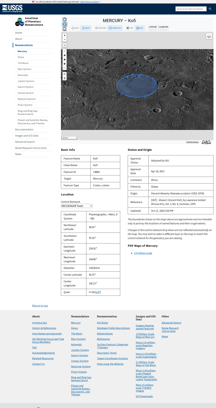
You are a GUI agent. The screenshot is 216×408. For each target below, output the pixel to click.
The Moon (23, 63)
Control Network (70, 202)
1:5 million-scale (143, 253)
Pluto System (25, 104)
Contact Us (38, 364)
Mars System (24, 69)
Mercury (22, 51)
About (18, 39)
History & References (44, 328)
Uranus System (26, 92)
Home (18, 32)
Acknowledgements (43, 353)
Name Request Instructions (31, 148)
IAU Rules (102, 322)
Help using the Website (110, 364)
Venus (21, 57)
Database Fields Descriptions (113, 328)
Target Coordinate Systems (112, 358)
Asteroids (23, 75)
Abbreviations (105, 333)
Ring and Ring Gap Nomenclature (27, 112)
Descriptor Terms (107, 353)
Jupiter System (26, 81)
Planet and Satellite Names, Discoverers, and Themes (33, 121)
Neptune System (27, 98)
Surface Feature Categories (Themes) (112, 346)
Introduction (39, 322)
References (103, 339)
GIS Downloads (144, 396)
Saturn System (25, 86)
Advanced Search (25, 142)
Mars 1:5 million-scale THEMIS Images (145, 388)
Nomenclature (24, 45)
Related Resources (43, 358)
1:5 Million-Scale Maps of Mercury (145, 335)
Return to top (40, 305)
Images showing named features (145, 327)
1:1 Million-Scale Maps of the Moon (146, 363)
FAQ (34, 347)
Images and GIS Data (26, 135)
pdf (98, 292)
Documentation (24, 129)
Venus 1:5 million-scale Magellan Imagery (146, 345)
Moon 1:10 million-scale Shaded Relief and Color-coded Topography (146, 375)
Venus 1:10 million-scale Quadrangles (146, 355)
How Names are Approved (47, 333)
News (18, 154)
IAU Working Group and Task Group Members (48, 340)
